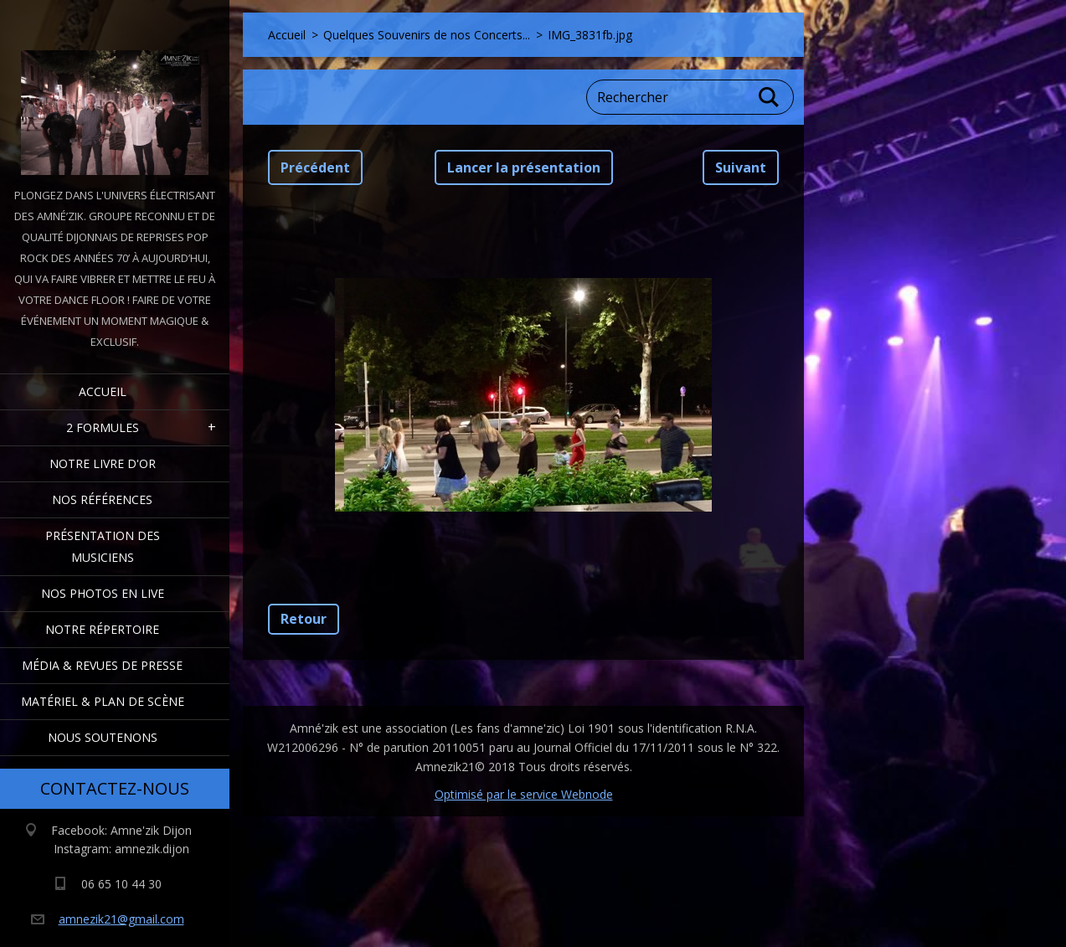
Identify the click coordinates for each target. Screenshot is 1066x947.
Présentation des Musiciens (102, 546)
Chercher (769, 97)
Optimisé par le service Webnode (524, 794)
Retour (304, 619)
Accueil (102, 391)
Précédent (315, 167)
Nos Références (102, 499)
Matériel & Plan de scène (102, 701)
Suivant (740, 167)
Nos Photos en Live (102, 593)
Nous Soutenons (102, 737)
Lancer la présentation (523, 167)
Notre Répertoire (102, 629)
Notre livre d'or (102, 463)
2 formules (102, 427)
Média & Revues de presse (102, 665)
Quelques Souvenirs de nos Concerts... (426, 35)
